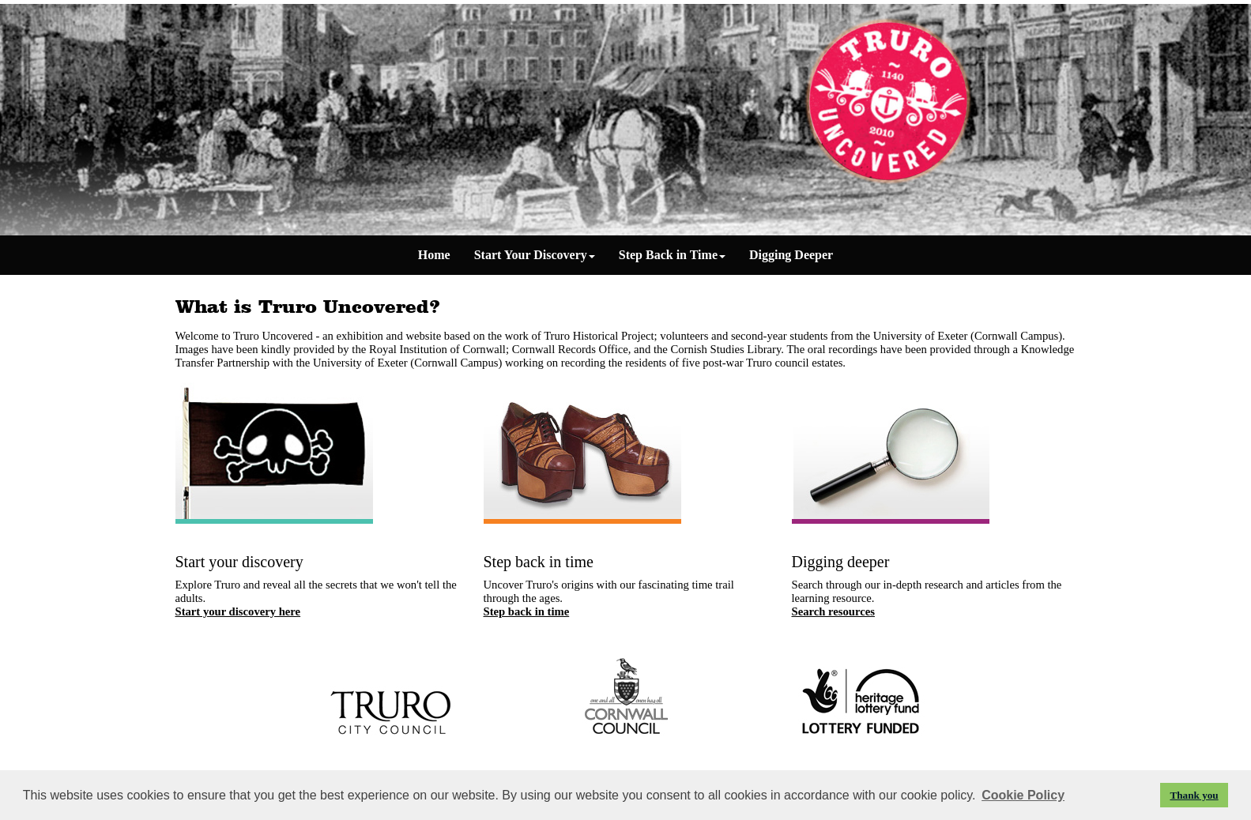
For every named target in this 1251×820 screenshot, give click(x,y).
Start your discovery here (238, 611)
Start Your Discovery (534, 254)
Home (434, 254)
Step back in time (527, 611)
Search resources (833, 611)
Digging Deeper (791, 254)
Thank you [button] (1194, 795)
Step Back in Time (672, 254)
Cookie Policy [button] (1023, 795)
